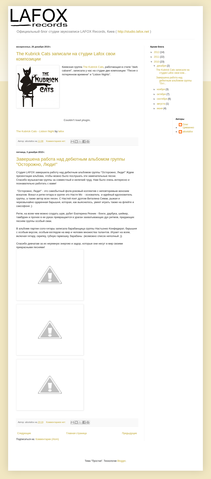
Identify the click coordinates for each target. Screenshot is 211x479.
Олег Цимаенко (188, 126)
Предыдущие (129, 433)
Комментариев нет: (56, 141)
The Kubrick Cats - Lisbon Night (35, 131)
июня (160, 108)
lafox (61, 131)
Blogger (121, 461)
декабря (162, 65)
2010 (157, 61)
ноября (161, 89)
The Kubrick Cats (93, 66)
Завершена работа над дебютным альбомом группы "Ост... (174, 80)
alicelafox (188, 131)
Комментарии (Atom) (47, 439)
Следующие (24, 433)
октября (161, 94)
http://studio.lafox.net (133, 32)
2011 (157, 56)
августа (161, 103)
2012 (157, 52)
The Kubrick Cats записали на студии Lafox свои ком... (172, 71)
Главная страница (76, 433)
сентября (162, 98)
